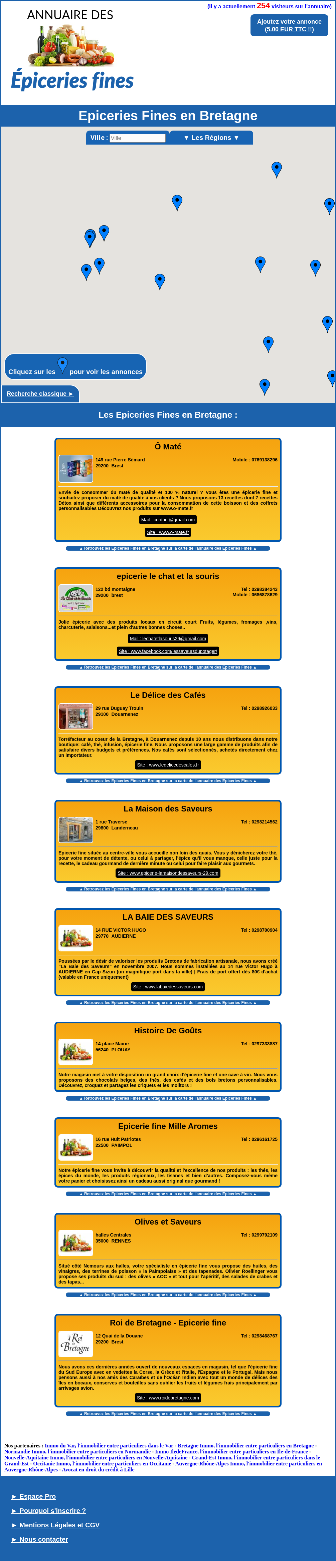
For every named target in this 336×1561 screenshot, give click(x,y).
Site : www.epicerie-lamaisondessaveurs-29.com (168, 873)
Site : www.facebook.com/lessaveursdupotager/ (168, 651)
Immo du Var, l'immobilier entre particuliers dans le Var (109, 1445)
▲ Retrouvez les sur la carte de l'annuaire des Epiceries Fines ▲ (168, 548)
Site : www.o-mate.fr (168, 532)
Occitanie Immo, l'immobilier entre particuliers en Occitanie (102, 1463)
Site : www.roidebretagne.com (168, 1397)
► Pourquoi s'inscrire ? (48, 1510)
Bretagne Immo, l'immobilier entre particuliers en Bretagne (246, 1445)
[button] (90, 240)
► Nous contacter (39, 1539)
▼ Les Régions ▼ (211, 137)
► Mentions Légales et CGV (55, 1525)
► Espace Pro (33, 1496)
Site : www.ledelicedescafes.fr (168, 765)
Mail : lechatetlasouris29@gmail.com (168, 638)
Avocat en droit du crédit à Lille (98, 1469)
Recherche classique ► (40, 393)
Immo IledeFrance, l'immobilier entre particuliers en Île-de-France (231, 1451)
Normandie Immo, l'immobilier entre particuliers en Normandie (77, 1451)
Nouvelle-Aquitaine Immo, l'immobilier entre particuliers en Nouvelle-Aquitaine (95, 1457)
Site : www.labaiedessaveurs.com (168, 986)
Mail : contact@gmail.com (168, 519)
